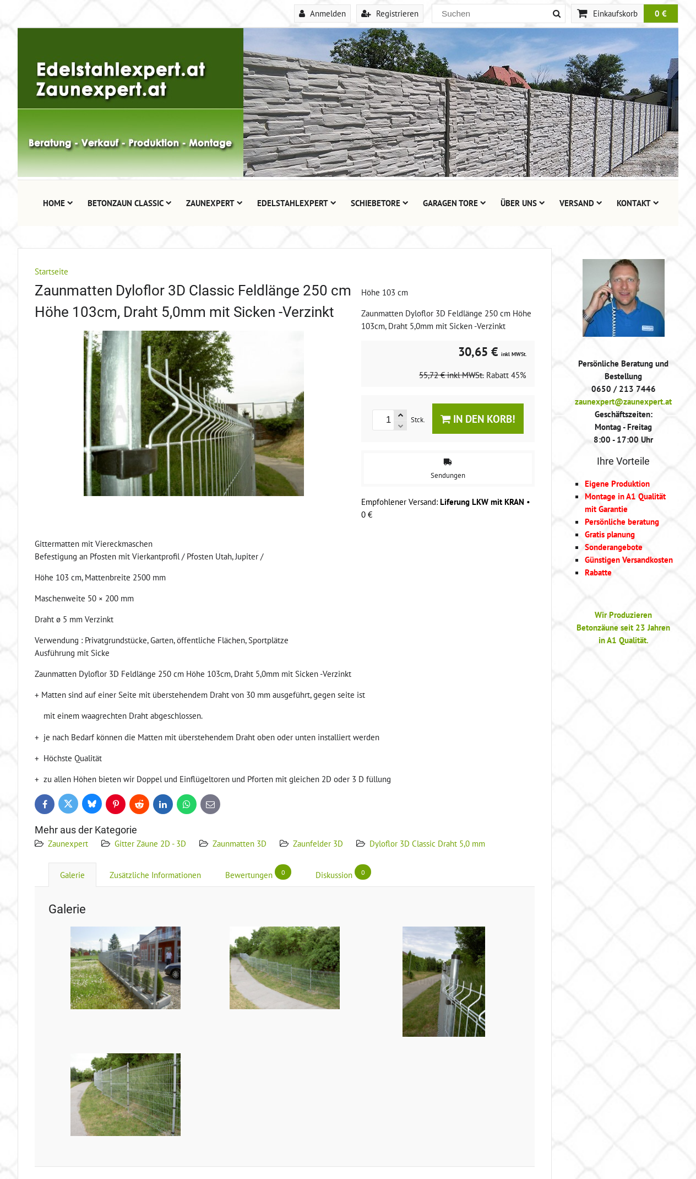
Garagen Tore (454, 202)
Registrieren (389, 13)
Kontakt (638, 202)
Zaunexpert (214, 202)
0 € (661, 13)
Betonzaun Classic (130, 202)
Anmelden (322, 13)
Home (58, 202)
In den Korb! (478, 419)
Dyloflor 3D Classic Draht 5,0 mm (427, 843)
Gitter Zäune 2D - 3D (150, 843)
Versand (580, 202)
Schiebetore (380, 202)
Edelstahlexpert (296, 202)
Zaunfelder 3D (318, 843)
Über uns (523, 202)
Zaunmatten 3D (240, 843)
